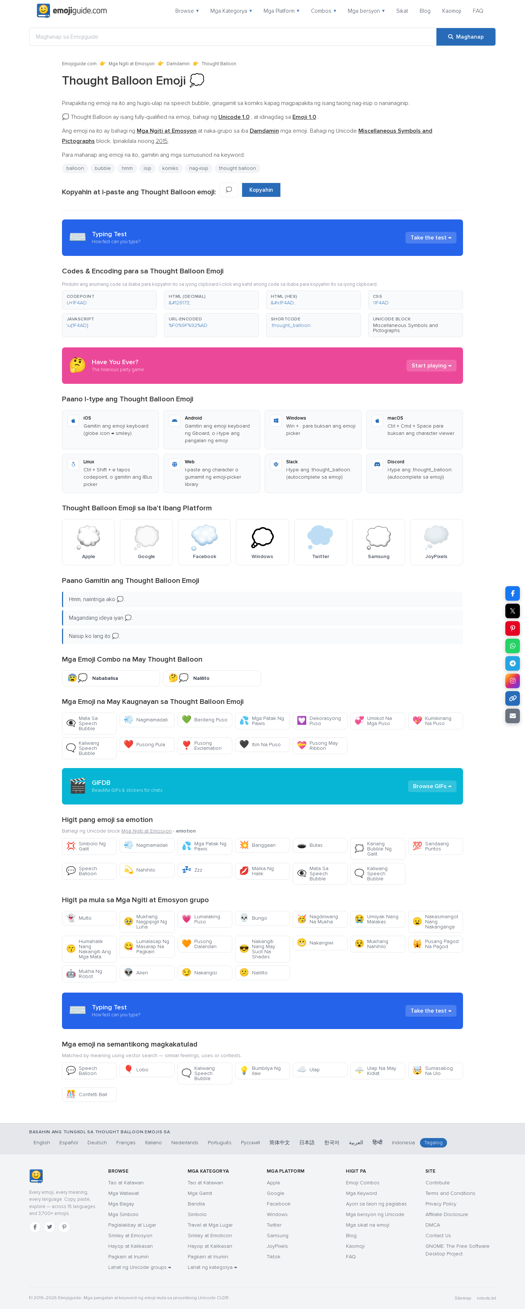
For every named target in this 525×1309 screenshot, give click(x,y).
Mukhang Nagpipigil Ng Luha (145, 921)
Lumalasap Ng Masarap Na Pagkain (146, 946)
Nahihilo (139, 870)
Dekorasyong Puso (319, 720)
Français (126, 1142)
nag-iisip (198, 168)
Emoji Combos (363, 1183)
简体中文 (279, 1142)
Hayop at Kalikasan (130, 1246)
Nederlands (184, 1142)
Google (275, 1193)
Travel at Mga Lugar (210, 1225)
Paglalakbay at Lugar (132, 1225)
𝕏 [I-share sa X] (513, 611)
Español (68, 1142)
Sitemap (463, 1298)
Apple (273, 1183)
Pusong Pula (144, 744)
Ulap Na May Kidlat (375, 1070)
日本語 (307, 1142)
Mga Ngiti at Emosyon (132, 64)
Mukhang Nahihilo (371, 944)
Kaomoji (451, 11)
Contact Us (438, 1235)
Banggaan (257, 845)
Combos (323, 11)
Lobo (136, 1070)
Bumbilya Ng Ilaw (260, 1070)
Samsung (277, 1235)
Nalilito (253, 973)
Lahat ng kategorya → (212, 1267)
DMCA (432, 1225)
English (42, 1142)
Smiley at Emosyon (130, 1235)
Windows (277, 1214)
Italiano (153, 1142)
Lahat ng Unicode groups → (139, 1267)
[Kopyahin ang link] (512, 698)
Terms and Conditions (450, 1193)
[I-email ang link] (512, 716)
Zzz (192, 870)
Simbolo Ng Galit (86, 846)
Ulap (308, 1070)
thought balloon (237, 168)
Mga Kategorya (231, 11)
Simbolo (197, 1214)
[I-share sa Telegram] (512, 663)
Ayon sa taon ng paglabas (376, 1204)
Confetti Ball (86, 1094)
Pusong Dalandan (199, 944)
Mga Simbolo (123, 1214)
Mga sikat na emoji (367, 1225)
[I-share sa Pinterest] (512, 628)
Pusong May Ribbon (317, 745)
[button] (109, 300)
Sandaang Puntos (430, 846)
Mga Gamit (200, 1193)
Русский (250, 1142)
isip (147, 168)
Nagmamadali (146, 720)
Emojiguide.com (79, 64)
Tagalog (433, 1142)
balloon (75, 168)
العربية (356, 1142)
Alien (136, 973)
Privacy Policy (440, 1204)
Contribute (437, 1183)
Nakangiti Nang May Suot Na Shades (257, 949)
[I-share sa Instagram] (512, 681)
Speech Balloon (81, 871)
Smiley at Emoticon (210, 1235)
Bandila (196, 1204)
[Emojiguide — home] (71, 11)
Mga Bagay (121, 1204)
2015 (162, 141)
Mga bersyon (366, 11)
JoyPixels (277, 1246)
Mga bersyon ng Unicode (375, 1214)
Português (220, 1142)
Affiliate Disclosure (446, 1214)
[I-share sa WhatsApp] (512, 646)
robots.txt (486, 1298)
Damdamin (178, 64)
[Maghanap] (465, 37)
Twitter (274, 1225)
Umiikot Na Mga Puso (373, 720)
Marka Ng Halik (256, 871)
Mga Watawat (123, 1193)
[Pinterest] (64, 1227)
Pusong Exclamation (202, 745)
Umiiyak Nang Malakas (376, 919)
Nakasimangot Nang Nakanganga (435, 921)
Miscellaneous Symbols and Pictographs (405, 328)
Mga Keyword (361, 1193)
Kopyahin (261, 190)
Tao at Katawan (126, 1183)
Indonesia (403, 1142)
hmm (127, 168)
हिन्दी (377, 1142)
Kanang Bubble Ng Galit (373, 849)
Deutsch (97, 1142)
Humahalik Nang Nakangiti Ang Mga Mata (88, 949)
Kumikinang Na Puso (431, 720)
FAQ (478, 11)
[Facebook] (35, 1227)
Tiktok (273, 1257)
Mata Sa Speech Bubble (82, 723)
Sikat (402, 11)
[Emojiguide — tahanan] (36, 1176)
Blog (425, 11)
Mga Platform (281, 11)
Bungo (253, 918)
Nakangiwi (315, 943)
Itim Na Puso (260, 744)
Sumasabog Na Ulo (432, 1070)
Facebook (279, 1204)
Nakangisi (199, 973)
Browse (187, 11)
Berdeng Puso (205, 720)
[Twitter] (49, 1227)
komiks (170, 168)
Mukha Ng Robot (84, 973)
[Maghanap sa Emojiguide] (233, 37)
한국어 (331, 1142)
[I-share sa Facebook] (512, 593)
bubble (103, 168)
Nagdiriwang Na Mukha (317, 919)
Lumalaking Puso (201, 919)
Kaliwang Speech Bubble (82, 748)
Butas (310, 845)
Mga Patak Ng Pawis (261, 720)
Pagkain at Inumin (128, 1257)
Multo (79, 918)
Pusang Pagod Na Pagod (435, 944)
